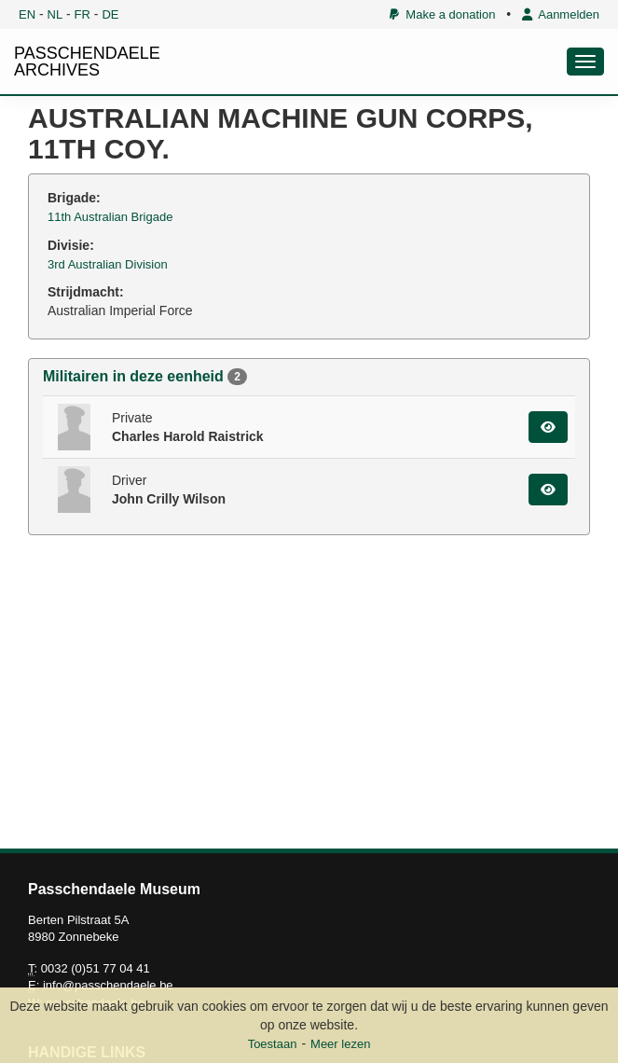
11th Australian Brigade (110, 217)
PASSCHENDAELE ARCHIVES (87, 61)
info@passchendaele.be (108, 985)
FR (82, 14)
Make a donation (442, 14)
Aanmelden (560, 14)
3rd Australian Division (108, 264)
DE (110, 14)
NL (55, 14)
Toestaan (272, 1044)
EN (27, 14)
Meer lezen (340, 1044)
